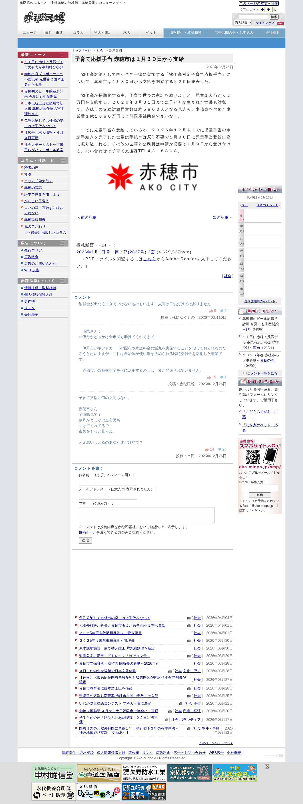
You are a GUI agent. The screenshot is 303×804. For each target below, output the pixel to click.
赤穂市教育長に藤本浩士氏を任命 (105, 688)
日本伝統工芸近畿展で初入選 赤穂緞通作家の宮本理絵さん (44, 108)
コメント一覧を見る (260, 373)
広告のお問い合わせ (40, 263)
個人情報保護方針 (38, 295)
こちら (150, 259)
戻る (243, 205)
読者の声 (31, 168)
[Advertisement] (152, 582)
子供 (197, 703)
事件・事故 (210, 728)
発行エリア (33, 250)
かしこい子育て (36, 201)
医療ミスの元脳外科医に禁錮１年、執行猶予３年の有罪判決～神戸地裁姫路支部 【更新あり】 (129, 730)
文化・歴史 (192, 671)
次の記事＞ (223, 217)
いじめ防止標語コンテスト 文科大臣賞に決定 (115, 703)
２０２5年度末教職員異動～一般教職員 (110, 633)
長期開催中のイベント (260, 301)
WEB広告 (31, 270)
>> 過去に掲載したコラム (46, 233)
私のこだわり (35, 226)
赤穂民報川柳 (35, 220)
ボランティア (190, 720)
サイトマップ (265, 22)
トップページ (81, 50)
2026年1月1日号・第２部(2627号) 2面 (115, 252)
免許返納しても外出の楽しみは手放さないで (114, 618)
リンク (29, 308)
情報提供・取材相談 (40, 288)
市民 (256, 347)
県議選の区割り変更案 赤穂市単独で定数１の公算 (118, 696)
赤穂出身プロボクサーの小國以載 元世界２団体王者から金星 (44, 79)
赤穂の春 (267, 360)
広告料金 (31, 257)
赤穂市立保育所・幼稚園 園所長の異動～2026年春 (119, 663)
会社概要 (31, 315)
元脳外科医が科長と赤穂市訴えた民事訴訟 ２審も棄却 (122, 625)
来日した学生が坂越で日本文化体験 (107, 671)
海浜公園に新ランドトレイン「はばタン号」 (114, 656)
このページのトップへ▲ (216, 743)
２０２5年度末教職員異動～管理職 (106, 640)
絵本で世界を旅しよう (42, 194)
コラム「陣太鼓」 (38, 181)
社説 (27, 174)
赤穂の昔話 (33, 188)
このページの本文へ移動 (258, 3)
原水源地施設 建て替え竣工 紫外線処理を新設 (117, 648)
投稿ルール (87, 532)
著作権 (29, 301)
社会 (100, 50)
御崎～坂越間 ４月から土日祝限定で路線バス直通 (118, 711)
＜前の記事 (87, 217)
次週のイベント (268, 205)
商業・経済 (192, 711)
